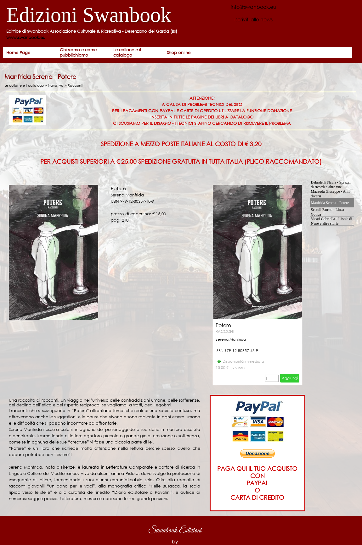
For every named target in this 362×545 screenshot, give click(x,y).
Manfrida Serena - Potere (330, 203)
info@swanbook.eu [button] (253, 6)
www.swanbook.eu (25, 37)
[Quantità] (272, 378)
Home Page (18, 52)
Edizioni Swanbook (88, 14)
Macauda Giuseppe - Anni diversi (331, 193)
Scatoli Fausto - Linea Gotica (327, 212)
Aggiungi (290, 378)
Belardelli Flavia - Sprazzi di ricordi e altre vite (331, 184)
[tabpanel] (105, 34)
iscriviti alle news (254, 19)
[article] (257, 285)
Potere (223, 325)
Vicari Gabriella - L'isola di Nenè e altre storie (331, 221)
